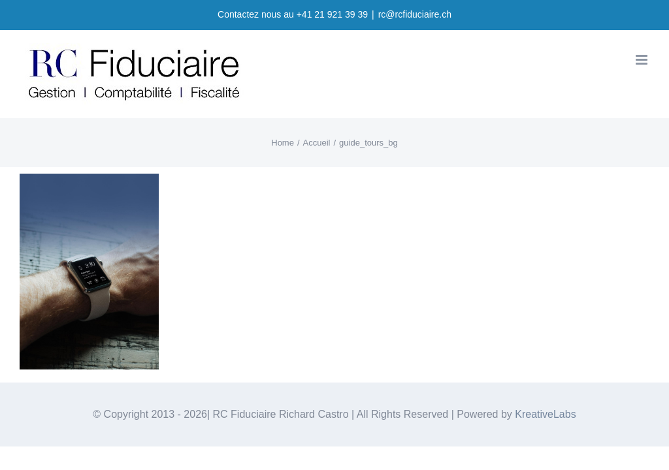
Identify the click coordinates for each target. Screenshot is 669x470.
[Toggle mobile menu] (642, 60)
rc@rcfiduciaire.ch (414, 14)
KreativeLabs (545, 414)
